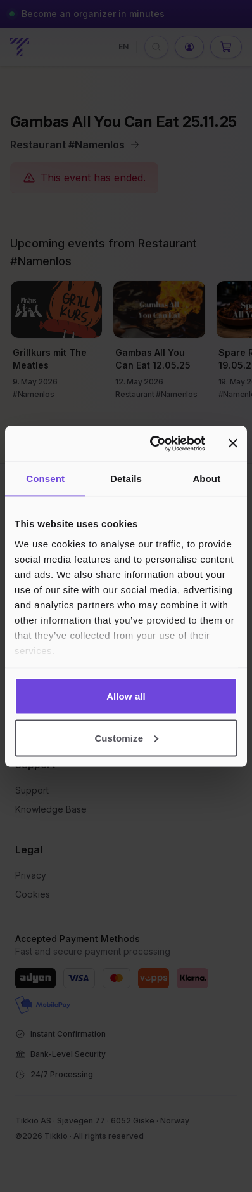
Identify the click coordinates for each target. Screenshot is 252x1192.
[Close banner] (233, 443)
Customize (126, 737)
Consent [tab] (45, 478)
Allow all (126, 696)
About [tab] (206, 478)
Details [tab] (126, 478)
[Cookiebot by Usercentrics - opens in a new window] (154, 443)
